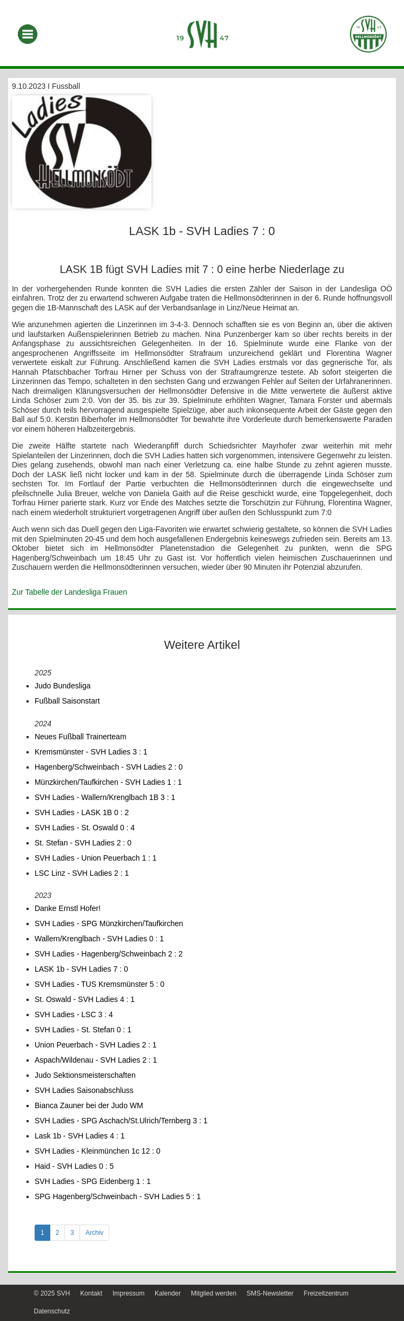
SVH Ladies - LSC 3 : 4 (74, 1014)
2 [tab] (57, 1233)
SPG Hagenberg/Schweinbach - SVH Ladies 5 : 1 (118, 1196)
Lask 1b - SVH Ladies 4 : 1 (80, 1135)
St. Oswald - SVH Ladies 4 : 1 (85, 999)
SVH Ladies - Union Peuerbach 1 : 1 (96, 858)
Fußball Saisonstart (67, 701)
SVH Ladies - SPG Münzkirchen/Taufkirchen (109, 923)
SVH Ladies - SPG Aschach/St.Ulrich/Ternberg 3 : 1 (121, 1120)
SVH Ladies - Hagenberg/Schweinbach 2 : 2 (109, 953)
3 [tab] (72, 1233)
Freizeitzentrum (326, 1293)
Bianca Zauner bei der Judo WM (89, 1105)
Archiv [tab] (94, 1233)
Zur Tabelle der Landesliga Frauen (69, 592)
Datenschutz (52, 1311)
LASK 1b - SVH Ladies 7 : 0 (81, 969)
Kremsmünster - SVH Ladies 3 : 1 (91, 751)
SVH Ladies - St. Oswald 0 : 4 (85, 827)
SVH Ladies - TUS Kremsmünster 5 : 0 (99, 984)
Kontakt (91, 1293)
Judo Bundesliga (63, 685)
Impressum (128, 1293)
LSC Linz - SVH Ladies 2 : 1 (82, 873)
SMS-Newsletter (270, 1293)
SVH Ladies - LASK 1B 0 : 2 (82, 812)
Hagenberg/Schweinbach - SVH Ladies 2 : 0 (109, 767)
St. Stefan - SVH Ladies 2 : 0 (83, 842)
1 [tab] (42, 1233)
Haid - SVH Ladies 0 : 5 (74, 1166)
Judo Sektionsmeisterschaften (85, 1075)
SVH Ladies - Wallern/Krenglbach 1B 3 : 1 (105, 797)
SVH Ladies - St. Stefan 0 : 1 (83, 1029)
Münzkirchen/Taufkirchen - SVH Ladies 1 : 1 (108, 782)
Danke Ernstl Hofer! (68, 908)
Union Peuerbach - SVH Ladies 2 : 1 (96, 1044)
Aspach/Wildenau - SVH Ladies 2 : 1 (96, 1060)
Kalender (168, 1293)
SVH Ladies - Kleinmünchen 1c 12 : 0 (98, 1151)
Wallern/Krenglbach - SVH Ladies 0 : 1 (99, 938)
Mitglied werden (213, 1293)
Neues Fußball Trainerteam (81, 736)
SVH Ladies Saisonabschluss (84, 1090)
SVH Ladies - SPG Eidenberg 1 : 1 (93, 1181)
